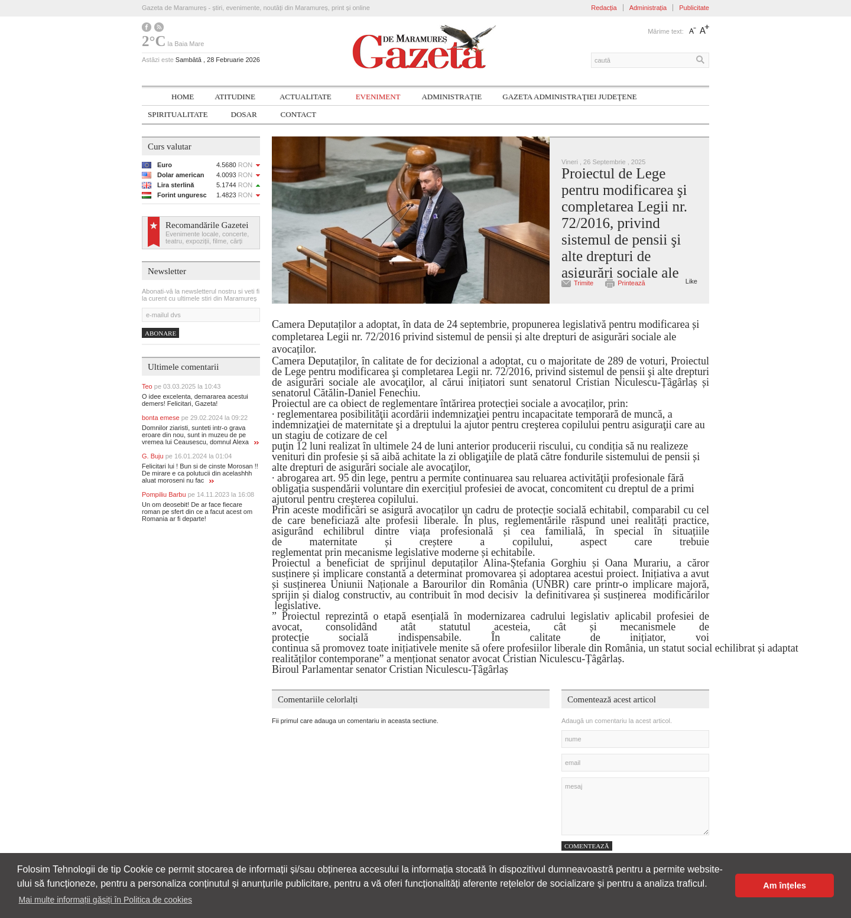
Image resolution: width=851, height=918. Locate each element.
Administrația (648, 7)
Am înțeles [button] (784, 885)
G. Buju (187, 456)
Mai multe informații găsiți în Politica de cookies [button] (105, 899)
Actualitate (306, 96)
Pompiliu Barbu (198, 494)
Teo (181, 386)
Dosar (244, 114)
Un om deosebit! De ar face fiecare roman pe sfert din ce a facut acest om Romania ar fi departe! (197, 511)
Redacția (603, 7)
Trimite (583, 283)
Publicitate (694, 7)
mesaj (635, 806)
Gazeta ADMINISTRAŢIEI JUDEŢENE (569, 96)
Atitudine (235, 96)
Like (691, 281)
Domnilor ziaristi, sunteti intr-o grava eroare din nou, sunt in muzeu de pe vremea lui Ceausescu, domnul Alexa (200, 434)
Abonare (160, 333)
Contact (298, 114)
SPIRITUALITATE (178, 114)
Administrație (451, 96)
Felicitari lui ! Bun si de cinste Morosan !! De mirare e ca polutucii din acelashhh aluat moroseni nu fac (200, 473)
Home (182, 96)
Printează (631, 283)
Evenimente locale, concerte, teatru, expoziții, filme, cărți (207, 237)
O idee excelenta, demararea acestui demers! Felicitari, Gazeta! (195, 400)
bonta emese (195, 417)
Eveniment (378, 96)
